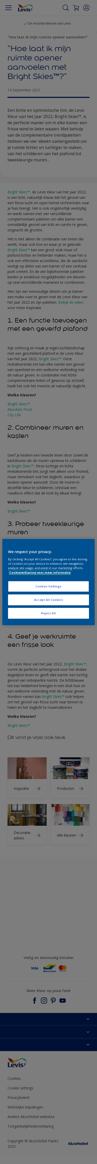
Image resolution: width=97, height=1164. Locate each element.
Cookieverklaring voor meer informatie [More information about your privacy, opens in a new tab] (39, 572)
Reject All (48, 613)
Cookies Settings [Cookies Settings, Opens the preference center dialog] (48, 586)
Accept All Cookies (48, 600)
